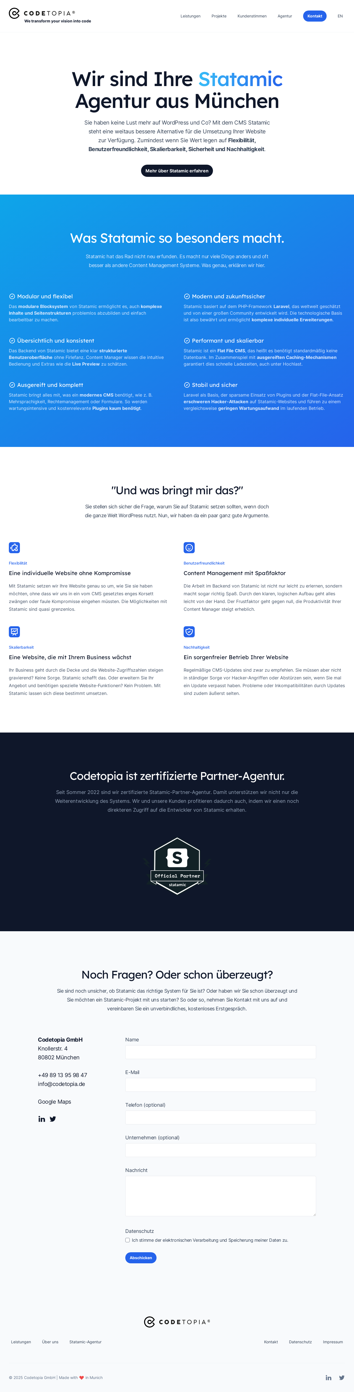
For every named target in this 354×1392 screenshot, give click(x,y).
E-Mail (132, 1072)
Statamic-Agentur (85, 1341)
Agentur (285, 16)
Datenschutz (139, 1231)
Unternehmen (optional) (152, 1137)
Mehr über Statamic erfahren (177, 171)
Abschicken (141, 1257)
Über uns (50, 1341)
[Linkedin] (42, 1119)
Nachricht (136, 1170)
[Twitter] (53, 1119)
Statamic (259, 122)
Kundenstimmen (252, 16)
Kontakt (271, 1341)
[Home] (42, 13)
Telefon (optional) (145, 1105)
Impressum (333, 1341)
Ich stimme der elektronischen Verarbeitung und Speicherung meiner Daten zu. (206, 1240)
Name (132, 1039)
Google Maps (54, 1101)
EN (340, 16)
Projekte (219, 16)
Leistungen (191, 16)
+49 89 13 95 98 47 (62, 1075)
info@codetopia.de (61, 1084)
